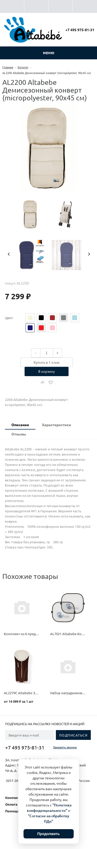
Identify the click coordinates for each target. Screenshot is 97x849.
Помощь (12, 811)
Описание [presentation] (20, 424)
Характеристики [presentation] (56, 424)
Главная (7, 67)
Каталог (23, 67)
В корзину (46, 371)
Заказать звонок (65, 747)
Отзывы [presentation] (18, 434)
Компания (13, 797)
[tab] (20, 425)
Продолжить (48, 834)
